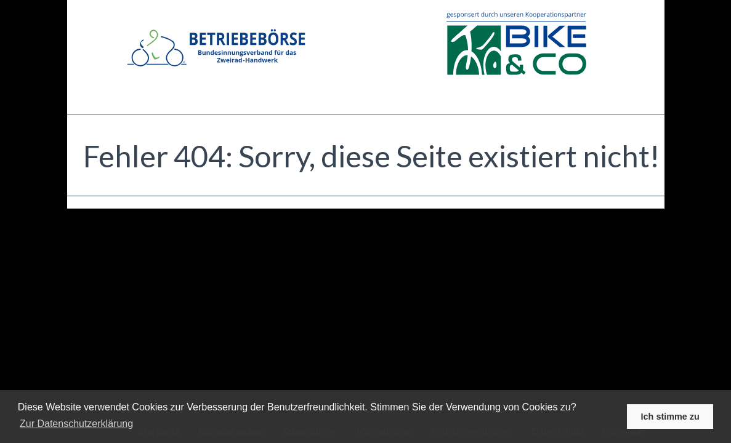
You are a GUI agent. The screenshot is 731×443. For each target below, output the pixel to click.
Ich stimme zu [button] (670, 416)
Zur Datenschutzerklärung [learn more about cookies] (76, 423)
